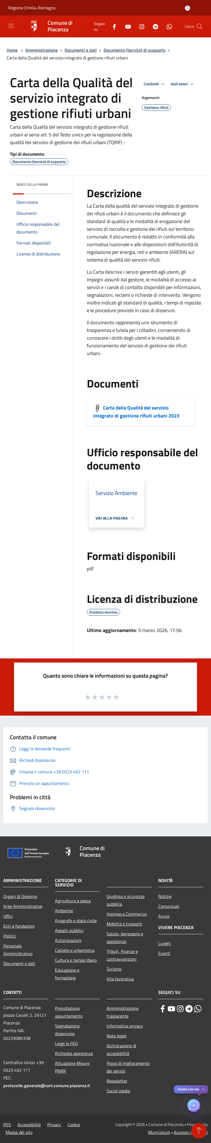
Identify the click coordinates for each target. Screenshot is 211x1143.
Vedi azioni (183, 84)
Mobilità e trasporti (124, 924)
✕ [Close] (203, 1089)
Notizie (164, 896)
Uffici (8, 916)
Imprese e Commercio (127, 914)
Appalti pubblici (69, 930)
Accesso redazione (191, 1132)
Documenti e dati (81, 50)
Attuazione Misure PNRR (72, 1067)
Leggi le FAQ (66, 1043)
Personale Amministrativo (17, 950)
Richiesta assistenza (74, 1053)
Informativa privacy (125, 1026)
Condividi (155, 84)
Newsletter (117, 1081)
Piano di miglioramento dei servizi (128, 1067)
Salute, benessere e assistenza (125, 937)
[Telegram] (153, 26)
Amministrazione (42, 50)
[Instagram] (139, 26)
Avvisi (164, 916)
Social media (118, 1090)
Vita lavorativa (120, 979)
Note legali (117, 1035)
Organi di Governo (20, 896)
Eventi (164, 953)
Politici (9, 936)
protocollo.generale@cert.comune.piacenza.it (46, 1085)
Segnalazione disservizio (67, 1030)
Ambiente (64, 910)
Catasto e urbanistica (75, 950)
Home (12, 50)
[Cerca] (199, 26)
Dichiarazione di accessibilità (121, 1049)
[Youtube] (125, 26)
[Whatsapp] (167, 26)
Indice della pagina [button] (32, 184)
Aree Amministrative (22, 906)
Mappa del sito (18, 1132)
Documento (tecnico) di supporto (134, 50)
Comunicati (168, 906)
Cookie (74, 1124)
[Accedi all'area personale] (187, 8)
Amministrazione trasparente (122, 1012)
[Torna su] (199, 1131)
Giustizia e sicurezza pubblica (126, 900)
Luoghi (164, 943)
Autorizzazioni (68, 940)
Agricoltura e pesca (73, 900)
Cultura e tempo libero (76, 960)
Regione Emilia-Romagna (31, 7)
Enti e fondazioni (19, 926)
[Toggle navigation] (11, 26)
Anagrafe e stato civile (76, 920)
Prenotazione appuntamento (68, 1012)
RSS (7, 1124)
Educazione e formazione (67, 974)
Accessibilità (29, 1124)
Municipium (159, 1132)
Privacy (54, 1124)
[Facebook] (112, 26)
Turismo (114, 969)
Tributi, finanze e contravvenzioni (122, 955)
